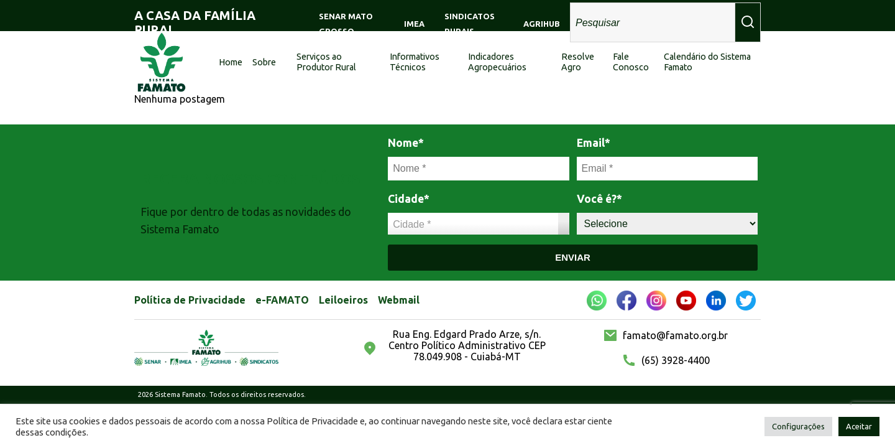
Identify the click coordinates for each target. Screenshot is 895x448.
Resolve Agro (577, 62)
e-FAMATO (282, 300)
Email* (593, 143)
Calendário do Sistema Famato (707, 62)
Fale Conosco (631, 62)
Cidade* (408, 199)
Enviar (572, 257)
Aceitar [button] (859, 426)
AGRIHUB (541, 23)
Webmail (399, 300)
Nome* (406, 143)
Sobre (264, 62)
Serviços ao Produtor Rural (326, 62)
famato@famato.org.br (675, 335)
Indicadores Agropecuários (497, 62)
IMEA (414, 23)
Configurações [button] (798, 426)
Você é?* (599, 199)
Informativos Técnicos (414, 62)
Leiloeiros (343, 300)
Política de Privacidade (190, 300)
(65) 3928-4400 (675, 360)
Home (230, 62)
